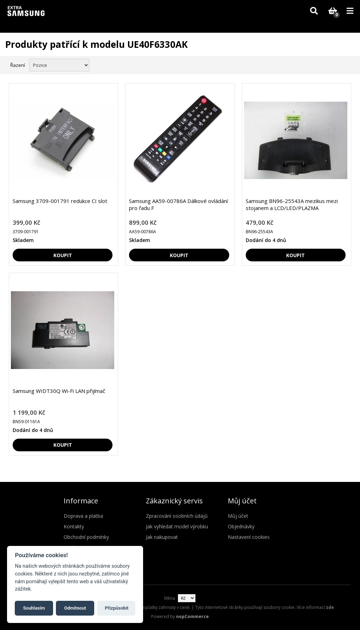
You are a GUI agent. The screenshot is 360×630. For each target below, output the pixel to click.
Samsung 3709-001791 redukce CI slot (60, 200)
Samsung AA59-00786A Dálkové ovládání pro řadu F (178, 204)
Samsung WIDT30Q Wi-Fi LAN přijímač (59, 390)
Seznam (347, 64)
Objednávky (241, 526)
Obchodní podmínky (86, 537)
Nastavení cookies (249, 537)
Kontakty (74, 526)
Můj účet (238, 516)
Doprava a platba (83, 516)
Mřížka (334, 64)
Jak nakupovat (162, 537)
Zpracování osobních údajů (177, 516)
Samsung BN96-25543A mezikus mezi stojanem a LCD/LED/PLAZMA (292, 204)
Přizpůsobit (116, 608)
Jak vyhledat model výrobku (177, 526)
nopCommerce (192, 616)
